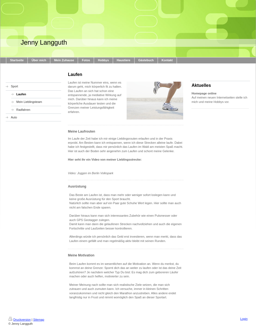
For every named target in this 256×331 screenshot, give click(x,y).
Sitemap (38, 319)
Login (244, 318)
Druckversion (19, 319)
